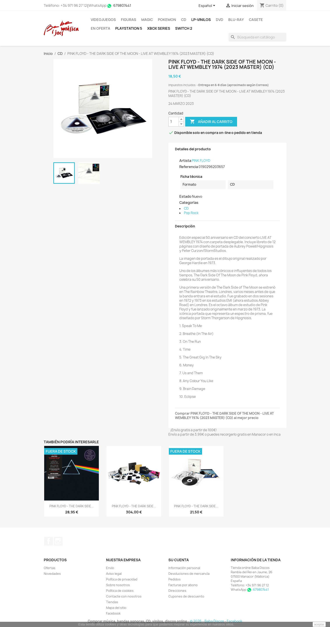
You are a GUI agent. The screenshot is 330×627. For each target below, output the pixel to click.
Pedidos (174, 579)
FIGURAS (128, 19)
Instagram (58, 541)
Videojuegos (103, 19)
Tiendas (112, 602)
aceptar (319, 624)
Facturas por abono (183, 585)
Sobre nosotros (118, 585)
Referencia (188, 167)
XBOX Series (158, 28)
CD (183, 19)
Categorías (188, 202)
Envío (110, 568)
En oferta (100, 28)
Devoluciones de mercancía (189, 574)
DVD (219, 19)
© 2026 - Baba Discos (207, 621)
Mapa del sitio (116, 608)
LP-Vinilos (201, 19)
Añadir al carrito (211, 122)
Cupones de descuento (186, 596)
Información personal (184, 568)
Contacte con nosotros (123, 596)
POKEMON (167, 19)
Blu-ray (236, 19)
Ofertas (49, 568)
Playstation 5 (128, 28)
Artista (185, 160)
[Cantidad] (173, 121)
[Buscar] (257, 37)
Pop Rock (191, 213)
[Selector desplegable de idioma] (208, 6)
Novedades (52, 574)
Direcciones (177, 591)
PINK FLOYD (201, 160)
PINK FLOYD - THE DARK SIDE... (71, 506)
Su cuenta (178, 560)
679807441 (122, 5)
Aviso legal (114, 574)
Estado (185, 196)
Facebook (48, 541)
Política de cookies (120, 591)
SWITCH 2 (183, 28)
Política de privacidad (121, 579)
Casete (256, 19)
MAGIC (147, 19)
